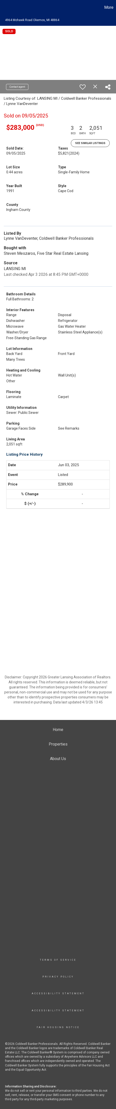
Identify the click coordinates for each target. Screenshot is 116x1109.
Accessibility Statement (58, 993)
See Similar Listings (90, 143)
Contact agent (17, 86)
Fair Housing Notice (58, 1027)
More (108, 7)
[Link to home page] (4, 7)
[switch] (82, 87)
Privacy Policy (58, 976)
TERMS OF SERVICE (58, 960)
